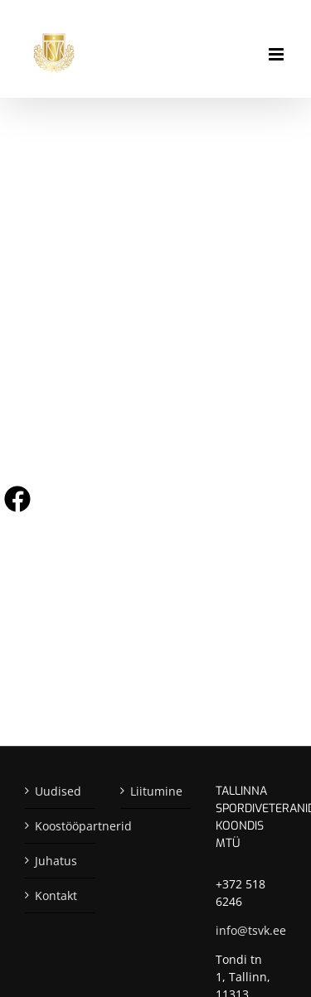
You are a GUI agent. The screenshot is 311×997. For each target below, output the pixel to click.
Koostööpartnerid (61, 826)
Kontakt (56, 895)
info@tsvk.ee (251, 930)
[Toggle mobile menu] (277, 54)
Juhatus (56, 861)
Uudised (58, 791)
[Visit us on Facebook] (17, 499)
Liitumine (156, 791)
